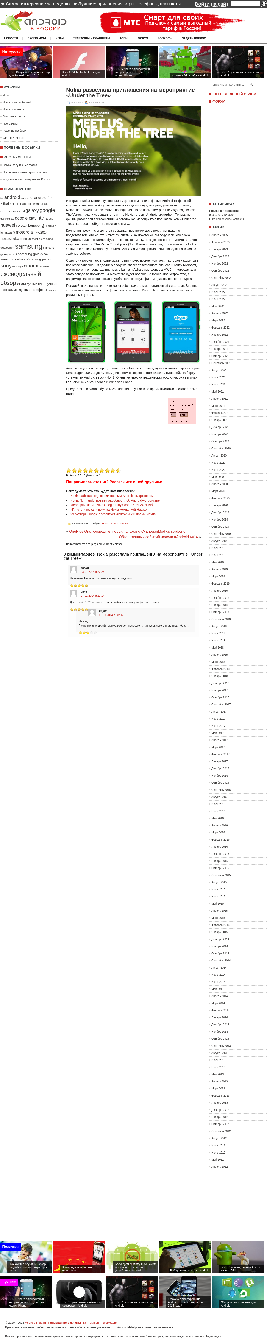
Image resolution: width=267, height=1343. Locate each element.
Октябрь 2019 (220, 526)
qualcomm (7, 247)
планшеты (170, 3)
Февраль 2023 (220, 242)
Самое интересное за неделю (38, 3)
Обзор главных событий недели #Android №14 (158, 537)
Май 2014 (217, 989)
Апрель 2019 (219, 569)
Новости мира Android (17, 102)
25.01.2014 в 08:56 (111, 615)
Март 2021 (218, 405)
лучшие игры (35, 284)
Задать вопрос (194, 38)
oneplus (25, 238)
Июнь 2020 (218, 469)
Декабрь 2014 (220, 939)
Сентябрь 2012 (221, 1131)
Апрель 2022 (219, 313)
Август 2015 (219, 882)
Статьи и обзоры (13, 137)
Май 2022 (217, 306)
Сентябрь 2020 (221, 448)
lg (42, 225)
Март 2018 (218, 661)
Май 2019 (217, 562)
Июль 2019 (218, 548)
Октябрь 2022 (220, 270)
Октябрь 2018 (220, 612)
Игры (60, 38)
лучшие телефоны (33, 290)
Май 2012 (217, 1159)
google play (25, 218)
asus (4, 211)
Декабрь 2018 (220, 597)
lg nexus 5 (7, 232)
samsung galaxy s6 (41, 259)
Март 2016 (218, 832)
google (47, 210)
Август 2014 (219, 967)
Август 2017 (219, 711)
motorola (24, 232)
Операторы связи (14, 116)
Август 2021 (219, 370)
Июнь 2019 (218, 555)
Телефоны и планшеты (91, 38)
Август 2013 (219, 1053)
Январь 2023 (219, 249)
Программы (37, 38)
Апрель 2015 (219, 910)
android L (16, 204)
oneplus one (38, 238)
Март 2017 (218, 747)
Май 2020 (217, 477)
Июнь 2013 (218, 1067)
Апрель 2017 (219, 740)
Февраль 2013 (220, 1095)
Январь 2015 (219, 932)
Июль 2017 (218, 718)
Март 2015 (218, 917)
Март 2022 (218, 320)
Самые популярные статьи (20, 165)
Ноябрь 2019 (219, 519)
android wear (31, 204)
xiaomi (31, 266)
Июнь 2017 (218, 725)
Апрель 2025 (219, 235)
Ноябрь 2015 (219, 861)
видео (46, 266)
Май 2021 (217, 391)
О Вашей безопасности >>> (227, 219)
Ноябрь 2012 (219, 1117)
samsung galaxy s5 (15, 259)
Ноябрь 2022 (219, 263)
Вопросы (165, 38)
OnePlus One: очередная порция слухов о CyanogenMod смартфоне (127, 531)
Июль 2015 (218, 889)
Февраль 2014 (220, 1010)
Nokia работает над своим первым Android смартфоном (111, 496)
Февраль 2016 (220, 839)
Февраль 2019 (220, 583)
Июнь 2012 (218, 1152)
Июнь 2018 (218, 640)
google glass (7, 218)
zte (40, 266)
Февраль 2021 (220, 413)
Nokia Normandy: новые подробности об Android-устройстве (115, 500)
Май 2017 (217, 733)
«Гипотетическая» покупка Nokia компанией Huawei (108, 509)
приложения (110, 3)
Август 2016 (219, 797)
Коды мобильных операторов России (26, 179)
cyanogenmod (17, 211)
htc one (49, 218)
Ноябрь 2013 (219, 1031)
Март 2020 (218, 491)
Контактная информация (100, 1322)
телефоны (147, 3)
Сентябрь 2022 (221, 277)
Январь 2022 (219, 334)
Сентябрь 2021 (221, 363)
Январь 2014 (219, 1017)
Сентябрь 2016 (221, 789)
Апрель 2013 (219, 1081)
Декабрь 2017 (220, 683)
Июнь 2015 (218, 896)
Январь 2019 (219, 590)
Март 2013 (218, 1088)
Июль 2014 (218, 974)
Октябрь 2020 (220, 441)
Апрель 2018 (219, 654)
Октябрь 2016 (220, 782)
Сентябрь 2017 (221, 704)
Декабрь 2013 (220, 1024)
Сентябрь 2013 (221, 1046)
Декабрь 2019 (220, 512)
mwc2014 (41, 232)
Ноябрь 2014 (219, 946)
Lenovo (34, 225)
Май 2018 (217, 647)
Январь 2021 (219, 420)
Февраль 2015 (220, 925)
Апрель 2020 (219, 484)
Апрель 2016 (219, 825)
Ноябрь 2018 (219, 605)
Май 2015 (217, 903)
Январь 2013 (219, 1102)
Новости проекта (13, 109)
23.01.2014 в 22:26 (92, 572)
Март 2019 (218, 576)
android (12, 197)
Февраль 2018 (220, 669)
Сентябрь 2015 (221, 875)
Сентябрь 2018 (221, 619)
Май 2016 (217, 818)
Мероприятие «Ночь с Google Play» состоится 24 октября (113, 505)
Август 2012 (219, 1138)
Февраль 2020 (220, 498)
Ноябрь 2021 (219, 349)
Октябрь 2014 (220, 953)
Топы (124, 38)
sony (6, 266)
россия (52, 290)
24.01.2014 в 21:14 (92, 595)
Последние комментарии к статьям (25, 172)
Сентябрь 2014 (221, 960)
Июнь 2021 (218, 384)
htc (40, 218)
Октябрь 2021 (220, 356)
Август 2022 (219, 285)
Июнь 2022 (218, 299)
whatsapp (17, 266)
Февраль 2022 (220, 327)
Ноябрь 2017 (219, 690)
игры (129, 3)
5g (1, 197)
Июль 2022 (218, 292)
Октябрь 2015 (220, 868)
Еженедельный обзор (234, 94)
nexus (5, 238)
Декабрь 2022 (220, 256)
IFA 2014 (21, 225)
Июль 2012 (218, 1145)
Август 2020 (219, 455)
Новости (11, 38)
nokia (15, 238)
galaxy (32, 210)
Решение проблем (14, 130)
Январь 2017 (219, 761)
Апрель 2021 (219, 398)
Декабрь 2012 (220, 1110)
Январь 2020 (219, 505)
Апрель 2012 (219, 1166)
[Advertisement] (104, 435)
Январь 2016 (219, 846)
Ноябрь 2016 (219, 775)
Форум (143, 38)
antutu (45, 204)
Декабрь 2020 (220, 427)
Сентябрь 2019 (221, 533)
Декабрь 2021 (220, 341)
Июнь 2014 (218, 982)
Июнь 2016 (218, 811)
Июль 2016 (218, 804)
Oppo (49, 238)
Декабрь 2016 (220, 768)
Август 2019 (219, 541)
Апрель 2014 (219, 996)
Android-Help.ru (35, 1322)
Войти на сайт (211, 3)
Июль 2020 (218, 462)
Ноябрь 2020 (219, 434)
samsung (28, 246)
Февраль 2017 (220, 754)
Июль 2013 (218, 1060)
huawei (7, 225)
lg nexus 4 (50, 225)
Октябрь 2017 (220, 697)
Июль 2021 (218, 377)
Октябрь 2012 (220, 1124)
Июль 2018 (218, 633)
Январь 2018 (219, 676)
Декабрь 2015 (220, 853)
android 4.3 (27, 198)
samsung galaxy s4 (33, 254)
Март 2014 (218, 1003)
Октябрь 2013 (220, 1038)
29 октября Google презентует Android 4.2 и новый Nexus (113, 514)
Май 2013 (217, 1074)
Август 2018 (219, 626)
